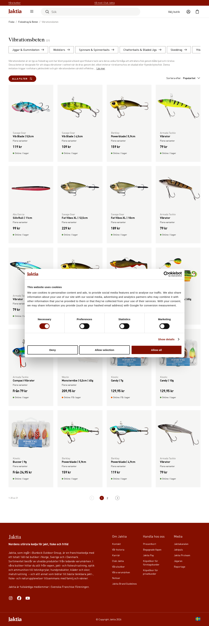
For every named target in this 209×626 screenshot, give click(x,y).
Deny (52, 349)
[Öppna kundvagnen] (197, 11)
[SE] (198, 619)
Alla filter (22, 78)
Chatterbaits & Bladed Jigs (142, 50)
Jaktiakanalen (181, 543)
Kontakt (116, 543)
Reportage (179, 566)
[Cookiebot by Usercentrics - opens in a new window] (166, 274)
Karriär (116, 555)
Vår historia (118, 549)
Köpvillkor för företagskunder (151, 562)
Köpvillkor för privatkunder (150, 571)
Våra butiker (118, 566)
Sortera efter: (183, 78)
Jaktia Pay (148, 555)
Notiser (116, 577)
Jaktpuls (178, 549)
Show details (166, 339)
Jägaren (178, 560)
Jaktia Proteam (182, 555)
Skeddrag (179, 50)
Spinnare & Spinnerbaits (97, 50)
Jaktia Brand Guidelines (124, 583)
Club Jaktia (118, 560)
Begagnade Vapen (152, 549)
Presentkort (149, 543)
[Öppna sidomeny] (31, 11)
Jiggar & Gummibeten (28, 50)
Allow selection (104, 349)
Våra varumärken (121, 572)
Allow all (156, 349)
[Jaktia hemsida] (15, 11)
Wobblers (61, 50)
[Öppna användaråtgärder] (188, 11)
